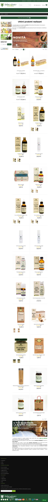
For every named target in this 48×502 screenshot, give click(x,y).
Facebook (10, 486)
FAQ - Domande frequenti (5, 473)
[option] (32, 129)
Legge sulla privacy (4, 470)
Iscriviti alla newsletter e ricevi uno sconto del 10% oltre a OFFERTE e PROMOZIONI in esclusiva (16, 488)
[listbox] (38, 129)
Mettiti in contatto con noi (5, 485)
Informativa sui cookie (4, 471)
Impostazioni (3, 460)
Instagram (7, 486)
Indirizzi (2, 463)
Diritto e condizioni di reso (5, 468)
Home (2, 13)
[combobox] (25, 5)
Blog (2, 481)
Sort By (13, 49)
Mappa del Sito (3, 478)
